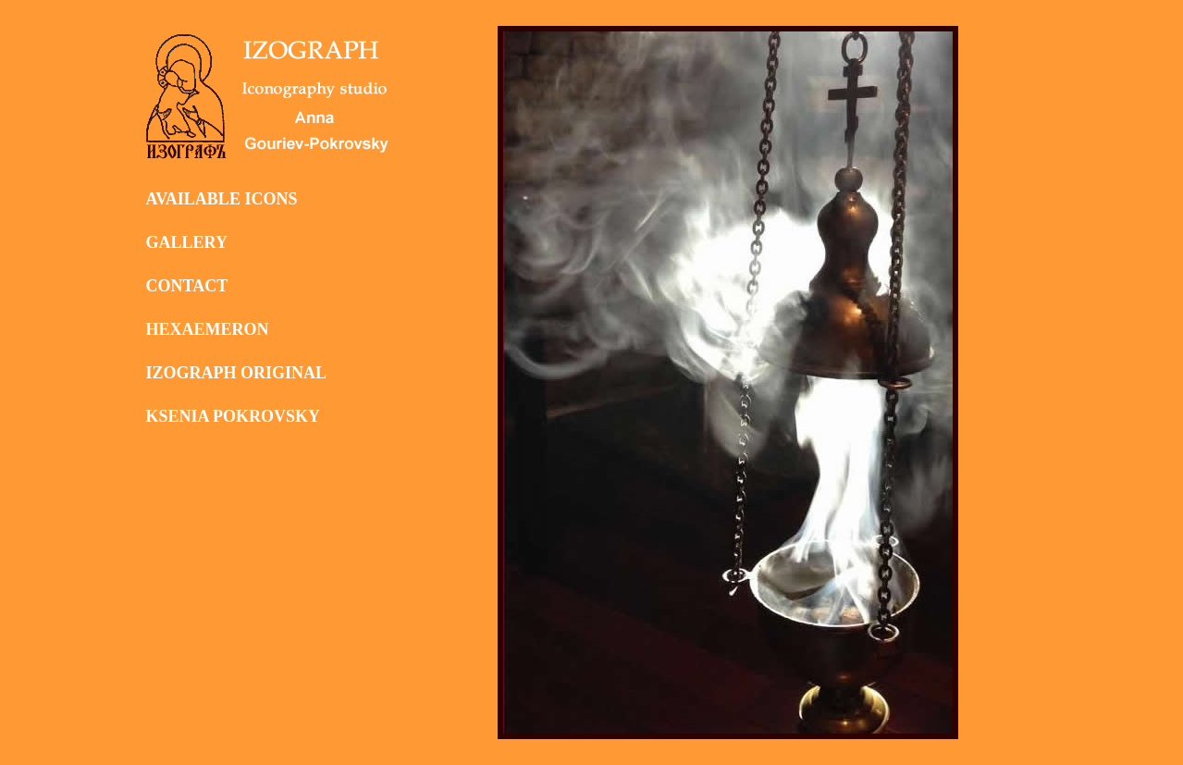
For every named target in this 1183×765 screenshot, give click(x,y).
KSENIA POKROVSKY (233, 416)
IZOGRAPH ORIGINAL (236, 373)
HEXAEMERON (207, 329)
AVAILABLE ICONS (222, 199)
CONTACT (187, 286)
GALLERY (187, 242)
